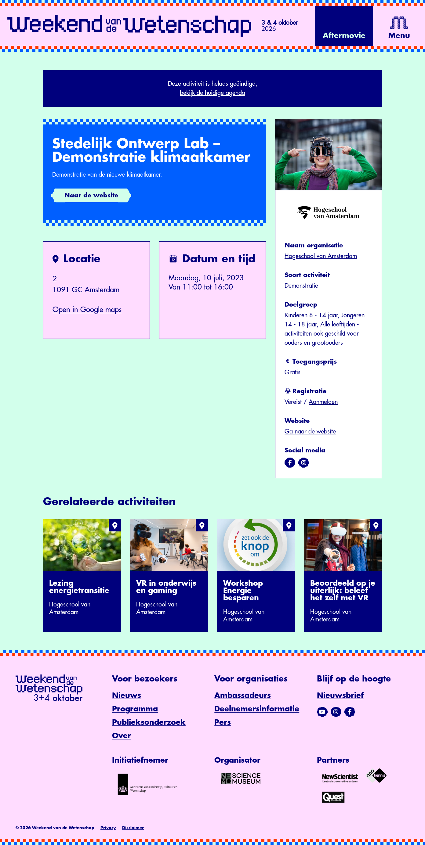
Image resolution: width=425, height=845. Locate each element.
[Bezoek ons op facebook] (290, 463)
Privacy (108, 828)
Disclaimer (133, 828)
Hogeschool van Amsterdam (321, 256)
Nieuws (126, 695)
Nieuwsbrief (340, 695)
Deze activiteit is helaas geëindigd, (212, 89)
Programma (135, 709)
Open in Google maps (87, 309)
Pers (222, 722)
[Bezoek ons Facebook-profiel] (349, 712)
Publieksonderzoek (149, 722)
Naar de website (91, 195)
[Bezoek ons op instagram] (303, 463)
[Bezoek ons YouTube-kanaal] (322, 712)
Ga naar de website (310, 431)
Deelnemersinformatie (256, 709)
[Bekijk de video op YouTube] (344, 26)
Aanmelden (323, 402)
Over (121, 735)
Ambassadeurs (242, 695)
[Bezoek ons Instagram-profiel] (336, 712)
